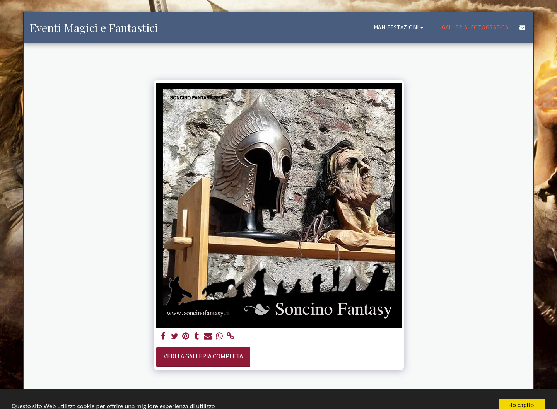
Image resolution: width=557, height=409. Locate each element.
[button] (400, 27)
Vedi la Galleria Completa (203, 356)
